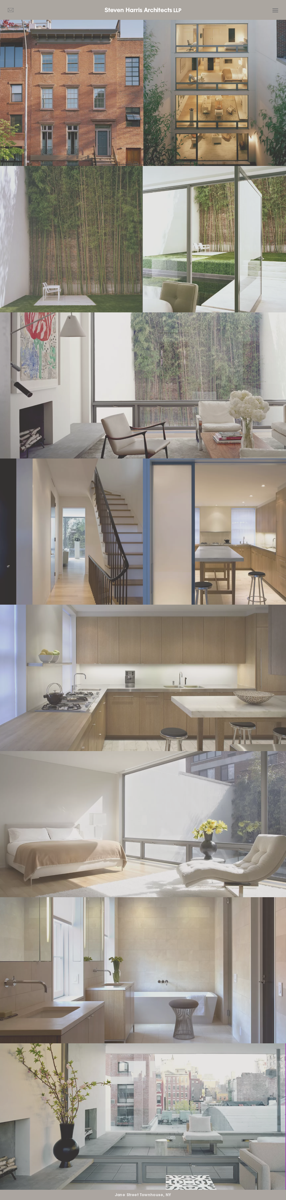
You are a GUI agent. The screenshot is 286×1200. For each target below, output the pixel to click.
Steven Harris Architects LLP (143, 10)
